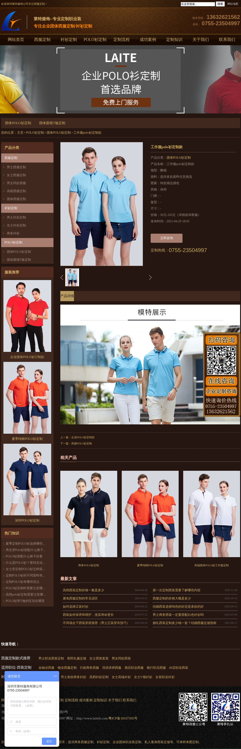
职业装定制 (133, 742)
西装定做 (163, 742)
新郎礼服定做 (76, 658)
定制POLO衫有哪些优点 (23, 582)
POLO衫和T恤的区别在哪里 (25, 601)
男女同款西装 (121, 658)
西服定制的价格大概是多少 (172, 598)
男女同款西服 (16, 183)
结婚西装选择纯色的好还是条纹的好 (178, 606)
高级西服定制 (16, 191)
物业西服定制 (67, 667)
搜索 (220, 3)
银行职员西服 (156, 667)
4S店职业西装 (178, 667)
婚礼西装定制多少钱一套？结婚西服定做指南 (184, 623)
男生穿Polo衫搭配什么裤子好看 (28, 550)
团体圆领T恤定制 (52, 123)
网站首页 (16, 39)
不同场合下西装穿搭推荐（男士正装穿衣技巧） (96, 623)
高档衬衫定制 (99, 677)
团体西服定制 (16, 199)
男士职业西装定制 (51, 658)
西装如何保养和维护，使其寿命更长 (88, 614)
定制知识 (174, 39)
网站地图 (232, 3)
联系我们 (129, 700)
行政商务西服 (89, 667)
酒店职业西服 (134, 667)
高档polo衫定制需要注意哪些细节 (29, 594)
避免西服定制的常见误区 (80, 598)
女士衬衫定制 (16, 225)
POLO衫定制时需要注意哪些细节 (29, 588)
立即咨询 (166, 238)
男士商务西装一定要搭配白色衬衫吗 (178, 614)
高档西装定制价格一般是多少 (83, 590)
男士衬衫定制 (16, 217)
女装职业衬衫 (165, 677)
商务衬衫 (13, 233)
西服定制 (42, 39)
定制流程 (121, 39)
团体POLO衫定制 (18, 123)
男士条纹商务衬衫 (73, 677)
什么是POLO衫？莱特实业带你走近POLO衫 (36, 562)
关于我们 (201, 39)
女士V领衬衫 (143, 677)
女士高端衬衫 (121, 677)
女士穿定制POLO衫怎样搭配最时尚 (31, 569)
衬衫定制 (69, 39)
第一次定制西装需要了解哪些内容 (176, 590)
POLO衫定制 (95, 39)
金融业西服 (46, 667)
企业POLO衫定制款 (83, 437)
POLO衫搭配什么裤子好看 (24, 556)
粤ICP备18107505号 (122, 718)
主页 (20, 132)
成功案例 (148, 39)
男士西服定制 (16, 167)
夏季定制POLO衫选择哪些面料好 (29, 543)
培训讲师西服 (111, 667)
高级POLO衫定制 (81, 443)
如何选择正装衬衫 (75, 606)
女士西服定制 (16, 175)
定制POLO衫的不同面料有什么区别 (31, 575)
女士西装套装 (99, 658)
